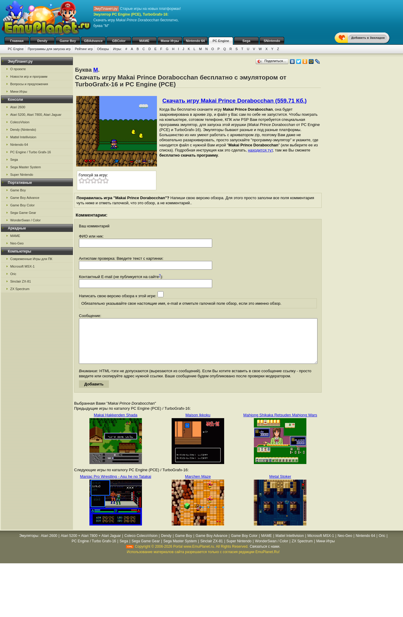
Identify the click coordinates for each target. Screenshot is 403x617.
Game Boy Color (22, 205)
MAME (144, 41)
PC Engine (220, 41)
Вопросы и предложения (29, 84)
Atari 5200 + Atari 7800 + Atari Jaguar (91, 545)
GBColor (118, 41)
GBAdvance (93, 41)
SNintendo (272, 41)
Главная (17, 41)
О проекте (18, 69)
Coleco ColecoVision (141, 545)
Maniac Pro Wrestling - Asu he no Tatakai (115, 485)
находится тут (260, 150)
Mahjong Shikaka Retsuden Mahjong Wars (280, 424)
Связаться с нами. (265, 555)
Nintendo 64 (195, 41)
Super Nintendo (21, 174)
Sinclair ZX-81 (20, 281)
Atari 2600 (17, 107)
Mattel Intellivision (23, 137)
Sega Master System (25, 167)
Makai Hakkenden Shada (115, 424)
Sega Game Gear (23, 212)
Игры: (117, 49)
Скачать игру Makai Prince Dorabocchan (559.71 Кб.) (234, 100)
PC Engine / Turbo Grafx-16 (30, 152)
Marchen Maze (198, 485)
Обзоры (103, 49)
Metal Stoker (280, 485)
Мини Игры (170, 41)
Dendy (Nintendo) (23, 129)
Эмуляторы (28, 545)
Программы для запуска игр (49, 49)
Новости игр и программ (28, 76)
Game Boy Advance (24, 197)
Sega (246, 41)
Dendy (42, 41)
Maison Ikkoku (197, 424)
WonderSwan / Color (25, 220)
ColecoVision (19, 122)
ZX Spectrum (19, 289)
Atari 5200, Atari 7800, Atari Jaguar (36, 114)
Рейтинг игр (84, 49)
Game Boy (68, 41)
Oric (13, 274)
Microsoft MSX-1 (22, 266)
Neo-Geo (17, 243)
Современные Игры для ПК (31, 259)
